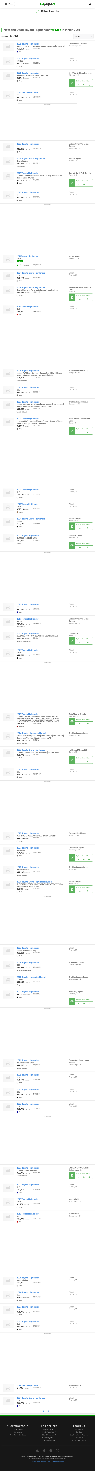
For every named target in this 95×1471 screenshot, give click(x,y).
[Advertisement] (47, 22)
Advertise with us (49, 1429)
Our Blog (79, 1432)
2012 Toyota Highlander (27, 1385)
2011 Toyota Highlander (27, 256)
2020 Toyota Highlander (28, 1292)
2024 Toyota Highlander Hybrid (31, 733)
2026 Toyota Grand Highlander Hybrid (34, 882)
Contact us (79, 1429)
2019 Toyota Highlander (27, 306)
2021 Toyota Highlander (27, 92)
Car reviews (18, 1432)
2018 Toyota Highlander (28, 714)
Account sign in (49, 1440)
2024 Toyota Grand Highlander (31, 273)
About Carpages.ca (79, 1440)
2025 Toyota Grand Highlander (31, 158)
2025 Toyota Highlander (28, 1278)
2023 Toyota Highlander (28, 58)
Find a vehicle (18, 1429)
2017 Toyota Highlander (27, 504)
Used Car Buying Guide (18, 1435)
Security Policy (45, 1461)
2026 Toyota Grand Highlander (31, 750)
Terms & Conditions (58, 1461)
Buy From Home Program (79, 1435)
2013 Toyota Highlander (27, 1199)
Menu (9, 4)
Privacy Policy (35, 1461)
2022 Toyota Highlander (28, 44)
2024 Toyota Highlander (28, 370)
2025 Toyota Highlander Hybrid (31, 977)
